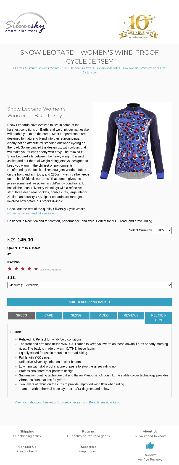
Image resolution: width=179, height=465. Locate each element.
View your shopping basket (34, 402)
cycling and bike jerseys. (38, 213)
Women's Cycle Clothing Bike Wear (71, 68)
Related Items (158, 318)
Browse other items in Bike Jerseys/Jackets (88, 402)
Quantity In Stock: (24, 248)
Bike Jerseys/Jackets (106, 68)
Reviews (131, 315)
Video (104, 315)
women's (13, 213)
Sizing (76, 315)
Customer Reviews (36, 68)
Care (49, 315)
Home (18, 68)
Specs (21, 315)
